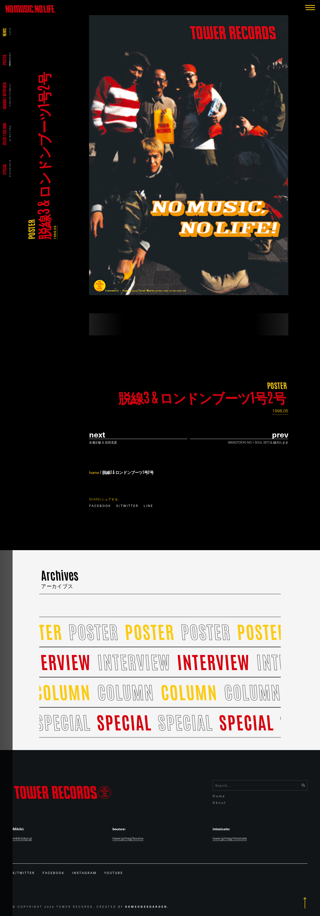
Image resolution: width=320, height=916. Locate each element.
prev (280, 434)
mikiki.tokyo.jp (22, 838)
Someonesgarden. (147, 906)
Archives (60, 577)
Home (219, 796)
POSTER (31, 230)
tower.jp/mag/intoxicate (230, 838)
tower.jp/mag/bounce (127, 838)
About (219, 802)
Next (97, 434)
